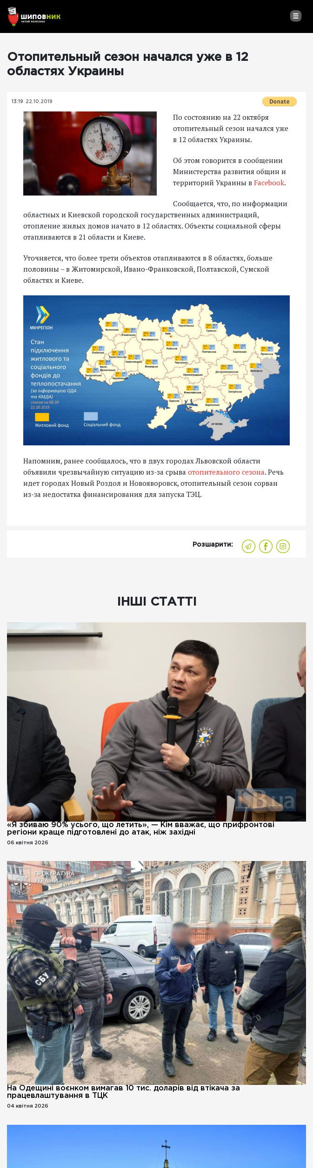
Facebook (269, 182)
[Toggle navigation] (295, 15)
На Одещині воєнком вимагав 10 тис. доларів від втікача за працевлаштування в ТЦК (123, 1092)
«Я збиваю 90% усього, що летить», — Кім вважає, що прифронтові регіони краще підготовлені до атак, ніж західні (140, 829)
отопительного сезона (226, 471)
